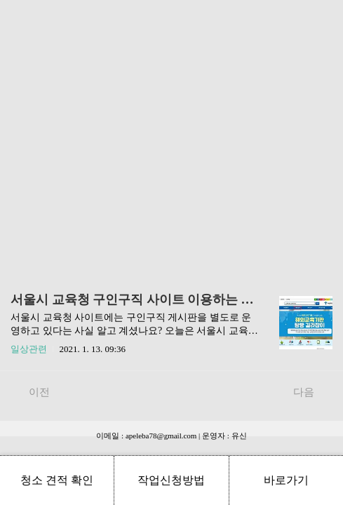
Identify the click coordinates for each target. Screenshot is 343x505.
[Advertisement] (171, 133)
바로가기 (286, 480)
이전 (32, 391)
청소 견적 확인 (56, 480)
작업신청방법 (171, 480)
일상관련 (29, 349)
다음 (311, 391)
